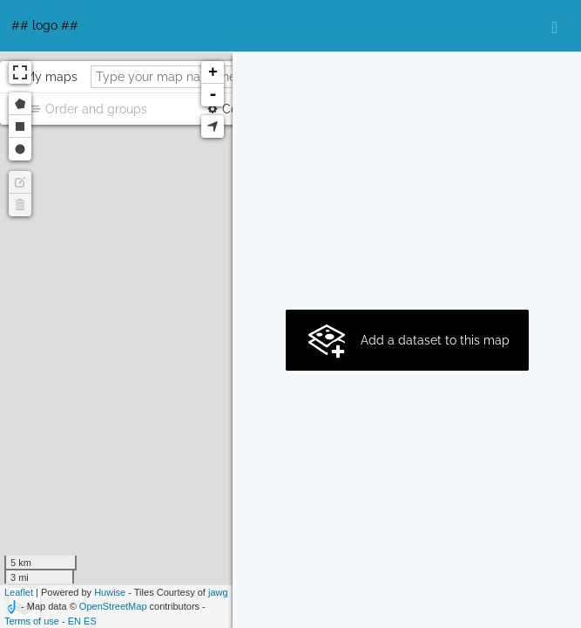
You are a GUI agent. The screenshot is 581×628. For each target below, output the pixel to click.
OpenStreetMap (113, 606)
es (90, 621)
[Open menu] (555, 26)
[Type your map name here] (193, 76)
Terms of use (31, 621)
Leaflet (18, 592)
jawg (218, 592)
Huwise (109, 592)
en (74, 621)
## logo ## (44, 25)
